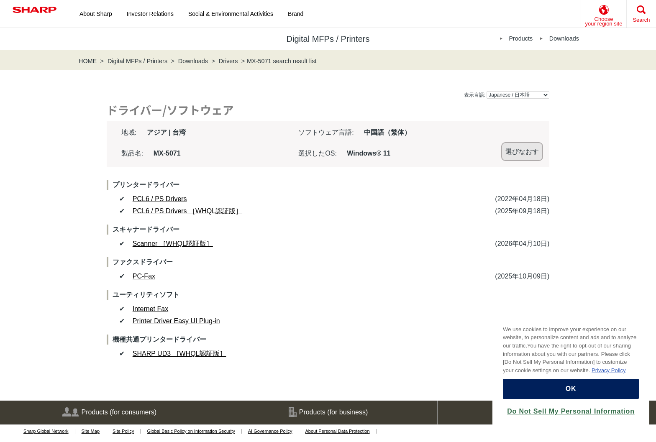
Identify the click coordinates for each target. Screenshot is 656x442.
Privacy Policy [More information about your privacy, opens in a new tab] (609, 370)
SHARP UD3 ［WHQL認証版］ (179, 353)
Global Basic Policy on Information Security (191, 431)
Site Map (91, 431)
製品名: (132, 153)
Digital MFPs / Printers (137, 61)
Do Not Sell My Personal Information (570, 411)
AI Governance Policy (270, 431)
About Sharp (95, 13)
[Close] (639, 317)
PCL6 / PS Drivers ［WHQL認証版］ (187, 211)
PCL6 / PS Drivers (160, 198)
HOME (88, 61)
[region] (570, 370)
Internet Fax (150, 308)
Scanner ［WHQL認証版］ (173, 243)
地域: (128, 132)
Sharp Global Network (46, 431)
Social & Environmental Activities (230, 13)
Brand (295, 13)
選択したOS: (317, 153)
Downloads (564, 38)
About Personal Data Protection (337, 431)
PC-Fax (144, 276)
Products (521, 38)
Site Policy (123, 431)
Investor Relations (150, 13)
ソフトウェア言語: (326, 132)
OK (571, 388)
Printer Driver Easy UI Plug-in (176, 320)
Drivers (228, 61)
